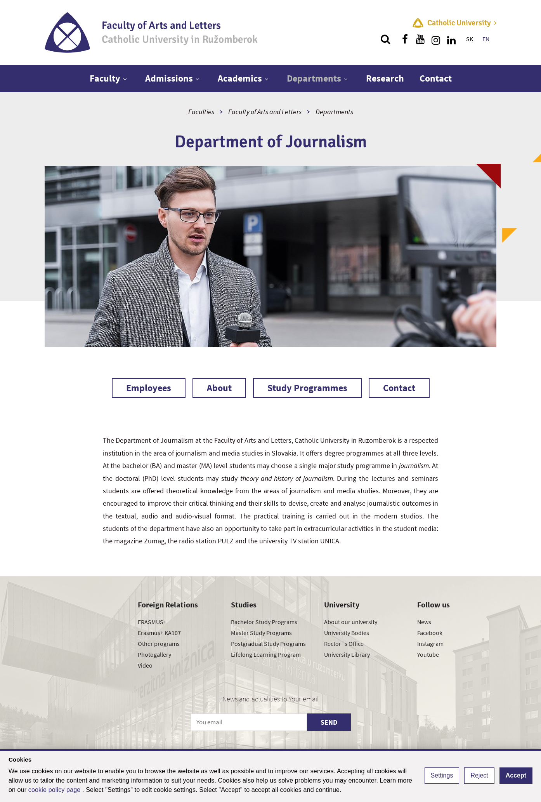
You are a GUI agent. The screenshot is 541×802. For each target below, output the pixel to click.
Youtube (428, 654)
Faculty (105, 78)
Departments (314, 78)
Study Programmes (307, 388)
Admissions (169, 78)
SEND (329, 722)
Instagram (430, 643)
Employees (148, 388)
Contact (436, 78)
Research (385, 78)
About (219, 388)
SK (469, 39)
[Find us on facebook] (405, 39)
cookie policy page (55, 789)
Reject (479, 775)
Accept (516, 775)
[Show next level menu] (125, 79)
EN (485, 39)
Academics (240, 78)
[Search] (385, 39)
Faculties (201, 111)
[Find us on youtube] (420, 39)
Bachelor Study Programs (264, 622)
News (424, 622)
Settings (442, 775)
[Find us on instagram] (436, 39)
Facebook (429, 633)
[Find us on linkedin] (451, 39)
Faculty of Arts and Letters (265, 111)
